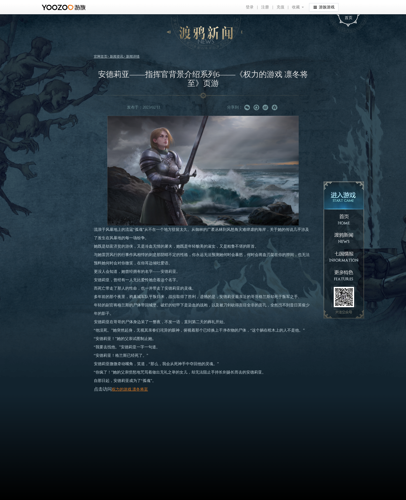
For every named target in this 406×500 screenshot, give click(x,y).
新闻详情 (133, 56)
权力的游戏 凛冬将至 (130, 389)
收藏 (296, 7)
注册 (265, 7)
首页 (348, 18)
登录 (250, 7)
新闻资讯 (116, 56)
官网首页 (100, 56)
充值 (280, 7)
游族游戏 (324, 6)
